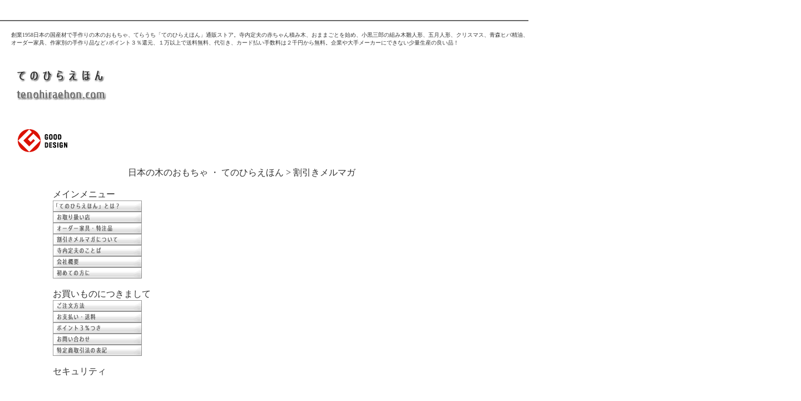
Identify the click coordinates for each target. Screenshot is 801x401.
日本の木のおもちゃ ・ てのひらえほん (206, 172)
